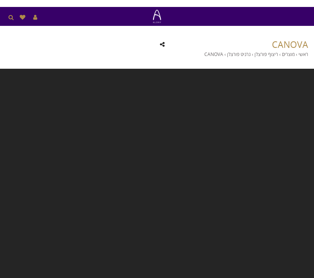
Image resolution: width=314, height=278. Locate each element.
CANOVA (290, 44)
